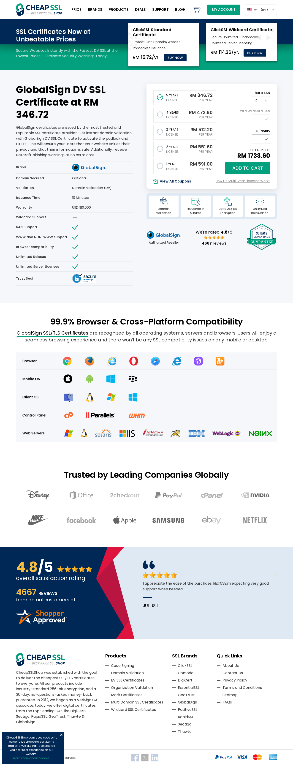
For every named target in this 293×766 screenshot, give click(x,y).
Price (76, 9)
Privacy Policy (234, 680)
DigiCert (185, 680)
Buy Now (175, 57)
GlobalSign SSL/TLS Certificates (52, 333)
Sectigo (184, 724)
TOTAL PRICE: (260, 150)
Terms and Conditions (242, 687)
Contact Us (232, 673)
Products (119, 9)
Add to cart (247, 168)
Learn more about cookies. (31, 758)
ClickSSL (185, 665)
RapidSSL (186, 717)
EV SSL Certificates (127, 680)
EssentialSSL (188, 687)
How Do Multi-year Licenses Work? (243, 181)
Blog (180, 9)
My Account (224, 9)
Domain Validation (127, 673)
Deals (140, 9)
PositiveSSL (187, 709)
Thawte (185, 731)
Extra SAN (262, 92)
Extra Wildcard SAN (254, 111)
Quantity (263, 131)
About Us (230, 665)
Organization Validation (132, 687)
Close (61, 735)
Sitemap (230, 695)
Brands (95, 9)
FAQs (227, 702)
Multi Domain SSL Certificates (137, 702)
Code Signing (122, 665)
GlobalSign (187, 702)
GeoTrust (186, 695)
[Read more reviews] (41, 622)
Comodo (185, 673)
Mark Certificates (126, 695)
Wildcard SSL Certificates (133, 709)
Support (160, 9)
